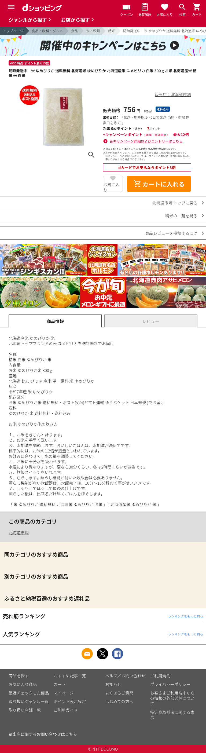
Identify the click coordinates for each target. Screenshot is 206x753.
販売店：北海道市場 (173, 94)
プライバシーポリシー (170, 684)
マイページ (64, 693)
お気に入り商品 (23, 684)
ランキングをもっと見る (185, 616)
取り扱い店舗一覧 (25, 710)
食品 (74, 30)
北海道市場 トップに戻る (174, 203)
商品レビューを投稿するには (171, 233)
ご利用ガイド (66, 710)
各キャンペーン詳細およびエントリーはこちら (146, 141)
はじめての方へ (119, 701)
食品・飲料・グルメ (47, 30)
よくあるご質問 (119, 693)
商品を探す (19, 675)
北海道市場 (19, 532)
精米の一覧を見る (181, 216)
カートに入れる (159, 184)
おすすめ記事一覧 (70, 675)
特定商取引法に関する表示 (172, 714)
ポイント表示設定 (70, 701)
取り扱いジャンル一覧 (29, 701)
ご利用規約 (160, 675)
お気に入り (111, 187)
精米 (111, 30)
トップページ (13, 30)
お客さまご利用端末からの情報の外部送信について (172, 698)
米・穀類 (93, 30)
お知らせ (113, 684)
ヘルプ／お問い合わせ (125, 675)
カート (60, 684)
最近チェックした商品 (29, 693)
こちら (71, 734)
